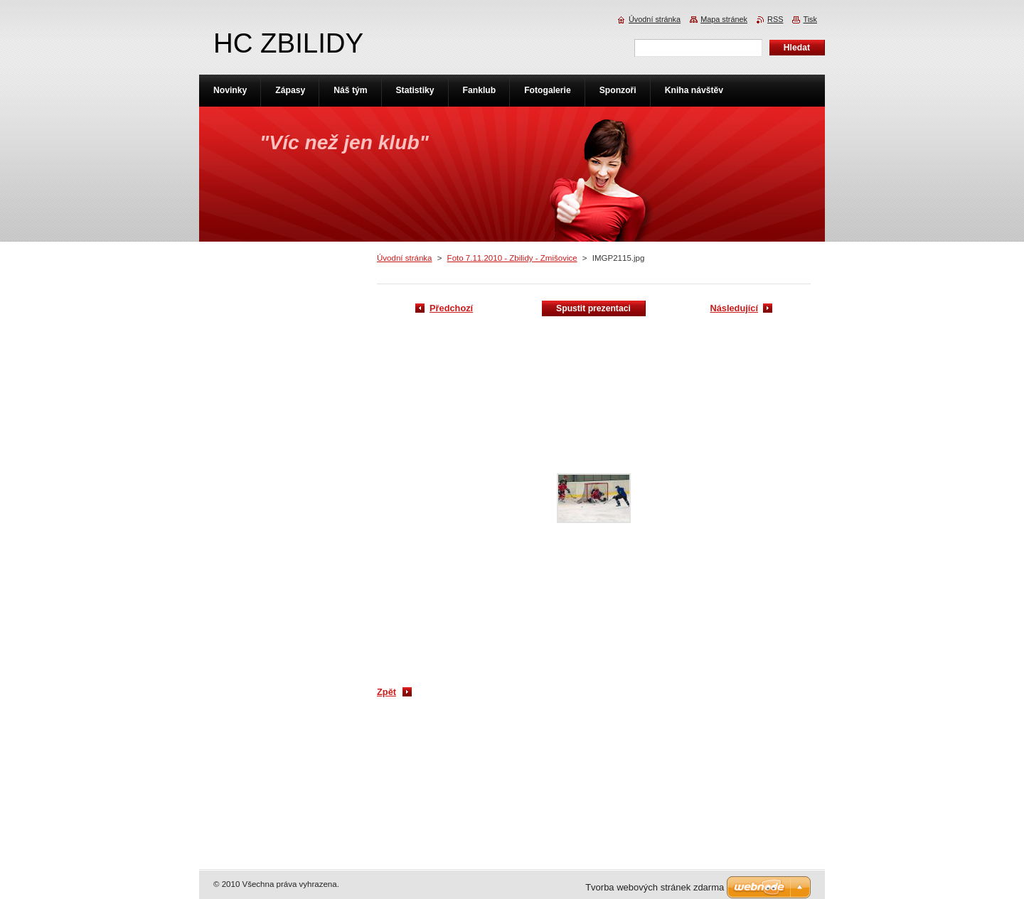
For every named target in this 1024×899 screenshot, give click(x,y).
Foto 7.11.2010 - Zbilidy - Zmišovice (512, 258)
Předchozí (451, 308)
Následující (734, 308)
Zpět (386, 692)
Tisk (810, 19)
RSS (775, 19)
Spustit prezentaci (593, 308)
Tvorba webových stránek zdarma (654, 887)
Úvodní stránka (404, 258)
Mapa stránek (723, 19)
